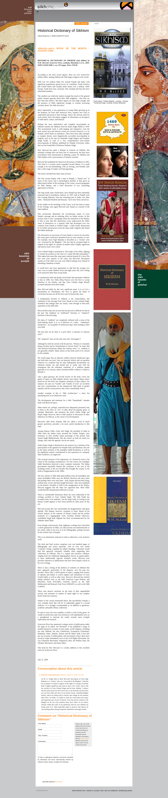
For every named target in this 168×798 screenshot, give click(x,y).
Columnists (58, 782)
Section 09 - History (84, 13)
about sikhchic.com (78, 790)
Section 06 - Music (69, 13)
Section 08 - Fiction (78, 13)
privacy (96, 790)
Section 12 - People (101, 13)
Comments (42, 741)
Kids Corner (81, 23)
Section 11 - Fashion (95, 13)
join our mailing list (111, 790)
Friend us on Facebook (121, 23)
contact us (89, 790)
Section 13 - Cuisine (107, 13)
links (102, 790)
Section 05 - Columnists (62, 13)
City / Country (42, 735)
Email (40, 729)
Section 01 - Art (37, 13)
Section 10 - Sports (89, 13)
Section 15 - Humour (123, 13)
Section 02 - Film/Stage (43, 13)
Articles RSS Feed (128, 23)
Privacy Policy (84, 738)
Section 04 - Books (55, 13)
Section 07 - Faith (74, 13)
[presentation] (55, 767)
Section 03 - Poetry (49, 13)
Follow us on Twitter (124, 23)
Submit (41, 775)
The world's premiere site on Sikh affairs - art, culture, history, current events (52, 6)
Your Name (42, 723)
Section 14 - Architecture (115, 13)
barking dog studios (125, 790)
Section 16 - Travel (128, 13)
